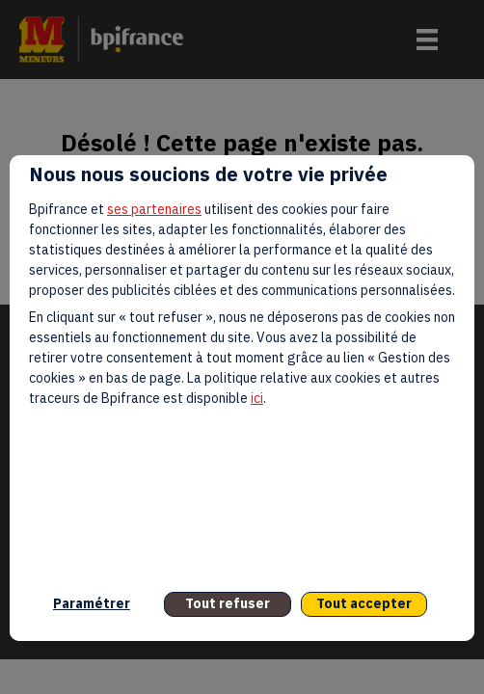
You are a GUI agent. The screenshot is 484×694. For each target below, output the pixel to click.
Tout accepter (364, 603)
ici (257, 398)
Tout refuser (227, 603)
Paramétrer (91, 603)
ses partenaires (154, 209)
